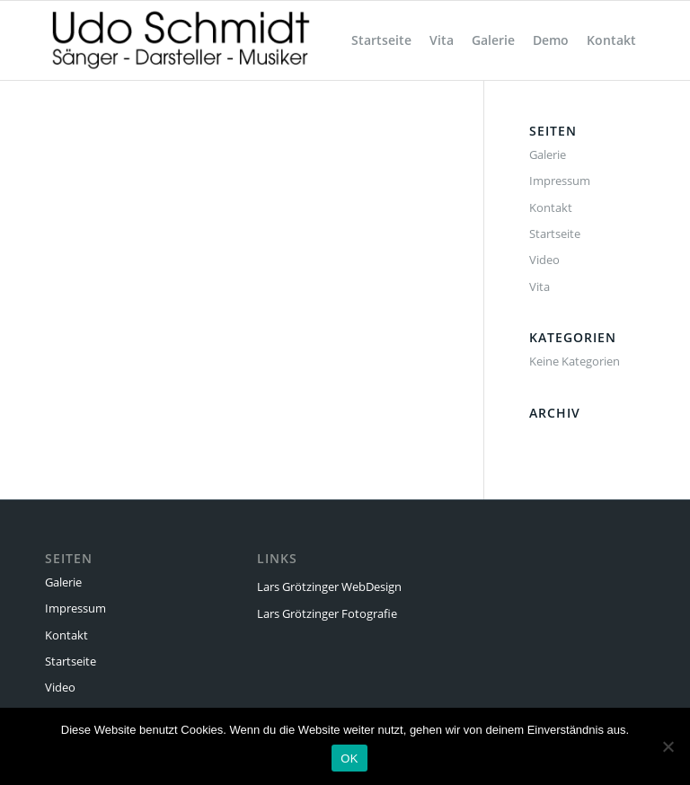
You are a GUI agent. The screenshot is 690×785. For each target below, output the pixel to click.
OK (349, 758)
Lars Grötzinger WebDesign (329, 586)
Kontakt (550, 207)
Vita (539, 286)
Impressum (559, 180)
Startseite (554, 233)
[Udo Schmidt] (179, 40)
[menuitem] (381, 40)
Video (544, 259)
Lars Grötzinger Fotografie (327, 613)
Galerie (547, 154)
